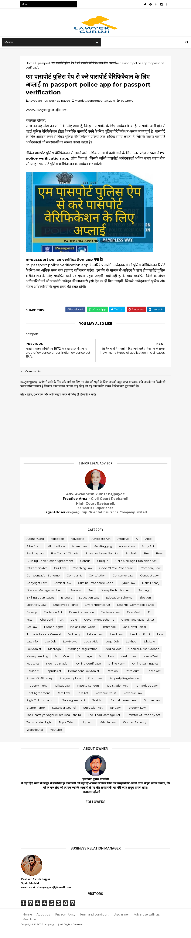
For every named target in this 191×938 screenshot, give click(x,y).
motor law (78, 664)
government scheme (56, 628)
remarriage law (147, 693)
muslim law (101, 664)
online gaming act (126, 671)
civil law (109, 569)
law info (134, 642)
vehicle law (108, 730)
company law (79, 576)
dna (48, 598)
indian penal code (40, 635)
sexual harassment (124, 708)
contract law (88, 583)
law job (153, 642)
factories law (68, 620)
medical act (72, 657)
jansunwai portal (91, 635)
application (128, 547)
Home (28, 923)
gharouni (136, 620)
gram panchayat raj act (94, 628)
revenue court (106, 701)
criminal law (140, 583)
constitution (35, 583)
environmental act (40, 613)
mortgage (57, 664)
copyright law (114, 583)
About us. (44, 923)
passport (128, 101)
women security (135, 730)
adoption (58, 539)
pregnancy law (71, 686)
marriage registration (42, 657)
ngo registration (39, 671)
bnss (30, 562)
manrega (154, 650)
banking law (36, 554)
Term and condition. (95, 923)
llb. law (113, 650)
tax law (115, 716)
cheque (117, 562)
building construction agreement (64, 562)
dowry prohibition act (73, 598)
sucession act (93, 716)
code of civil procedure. (44, 576)
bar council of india (65, 554)
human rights (145, 628)
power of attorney (40, 686)
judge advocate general (127, 635)
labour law (54, 642)
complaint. (143, 576)
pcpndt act (35, 679)
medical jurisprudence (103, 657)
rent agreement (39, 701)
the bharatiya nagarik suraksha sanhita (54, 723)
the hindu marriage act (105, 723)
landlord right (99, 642)
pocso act (135, 679)
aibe (149, 539)
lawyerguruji (52, 932)
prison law (96, 686)
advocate (78, 539)
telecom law (137, 716)
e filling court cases (127, 598)
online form (97, 671)
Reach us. (30, 928)
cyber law (77, 591)
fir (108, 620)
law (119, 642)
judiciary (33, 642)
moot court (35, 664)
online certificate (70, 671)
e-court (153, 598)
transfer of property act (144, 723)
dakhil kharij (100, 591)
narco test (123, 664)
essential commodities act (78, 613)
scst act (98, 708)
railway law (63, 693)
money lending (136, 657)
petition (94, 679)
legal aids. (55, 650)
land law (75, 642)
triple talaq (67, 730)
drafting (100, 598)
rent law (64, 701)
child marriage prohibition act (48, 569)
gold (30, 628)
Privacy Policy (65, 923)
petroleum (113, 679)
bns (147, 554)
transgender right (40, 730)
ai (138, 539)
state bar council (65, 716)
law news (34, 650)
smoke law (153, 708)
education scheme (68, 605)
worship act (35, 738)
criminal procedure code (45, 591)
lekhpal (95, 650)
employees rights (145, 605)
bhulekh (132, 554)
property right (37, 693)
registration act (118, 693)
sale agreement (74, 708)
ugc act (87, 730)
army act (149, 547)
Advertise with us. (147, 923)
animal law (80, 547)
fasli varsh (92, 620)
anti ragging (104, 547)
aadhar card (36, 539)
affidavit (124, 539)
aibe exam (34, 547)
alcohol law (57, 547)
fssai (120, 620)
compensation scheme (112, 576)
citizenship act (86, 569)
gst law (123, 628)
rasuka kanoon (89, 693)
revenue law (133, 701)
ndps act (143, 664)
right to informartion (41, 708)
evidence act (130, 613)
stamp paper (36, 716)
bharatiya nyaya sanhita (102, 554)
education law (37, 605)
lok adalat (133, 650)
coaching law (131, 569)
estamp (108, 613)
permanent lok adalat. (66, 679)
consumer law (61, 583)
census (99, 562)
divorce (32, 598)
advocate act (101, 539)
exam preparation (39, 620)
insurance (66, 635)
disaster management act (134, 591)
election (93, 605)
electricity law (116, 605)
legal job (76, 650)
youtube (57, 738)
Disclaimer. (122, 923)
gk (152, 620)
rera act (83, 701)
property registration (125, 686)
